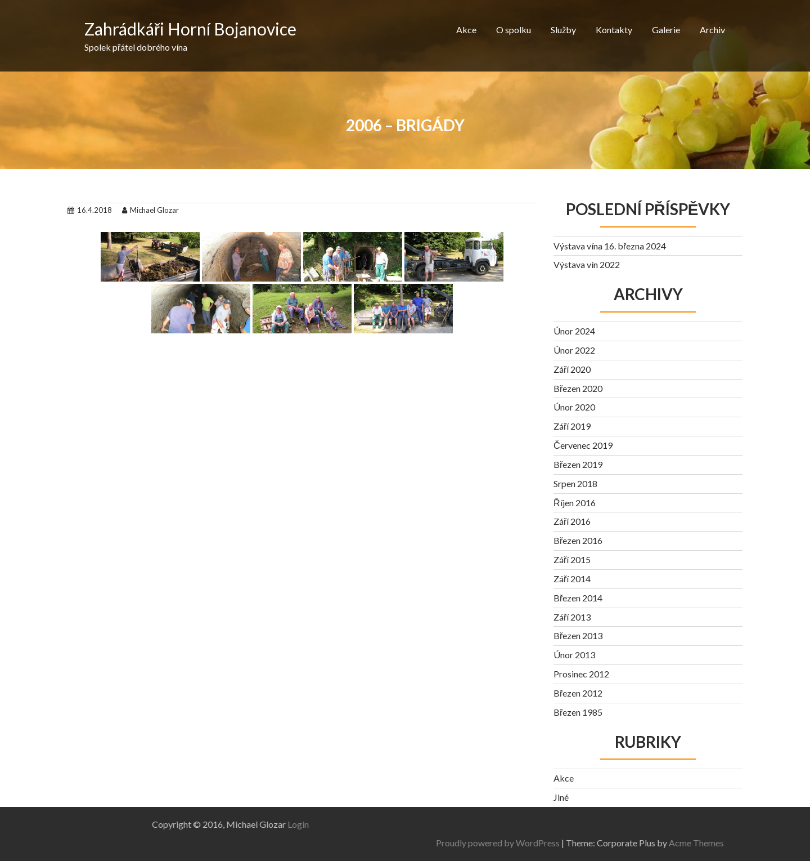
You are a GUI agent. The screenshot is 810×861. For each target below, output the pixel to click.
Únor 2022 (574, 350)
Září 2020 (572, 369)
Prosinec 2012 (581, 673)
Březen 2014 (578, 597)
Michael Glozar (150, 210)
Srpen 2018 (575, 483)
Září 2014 (572, 578)
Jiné (561, 797)
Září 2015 (572, 559)
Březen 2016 (578, 540)
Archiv (712, 29)
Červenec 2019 (583, 445)
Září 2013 (572, 617)
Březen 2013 (578, 635)
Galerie (666, 29)
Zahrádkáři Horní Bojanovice (190, 29)
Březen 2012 (578, 693)
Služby (563, 29)
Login (161, 824)
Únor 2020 (574, 406)
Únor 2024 (574, 330)
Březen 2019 (578, 464)
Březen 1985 (578, 712)
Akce (466, 29)
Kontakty (614, 29)
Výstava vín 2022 (587, 264)
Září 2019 (572, 426)
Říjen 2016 (575, 502)
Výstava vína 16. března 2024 (610, 245)
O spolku (513, 29)
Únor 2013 (574, 654)
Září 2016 (572, 521)
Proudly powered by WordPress (635, 842)
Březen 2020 (578, 388)
